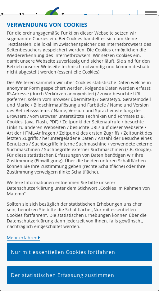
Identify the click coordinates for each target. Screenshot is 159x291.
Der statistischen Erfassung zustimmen (62, 275)
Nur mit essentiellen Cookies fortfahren (63, 252)
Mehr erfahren (22, 238)
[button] (93, 14)
